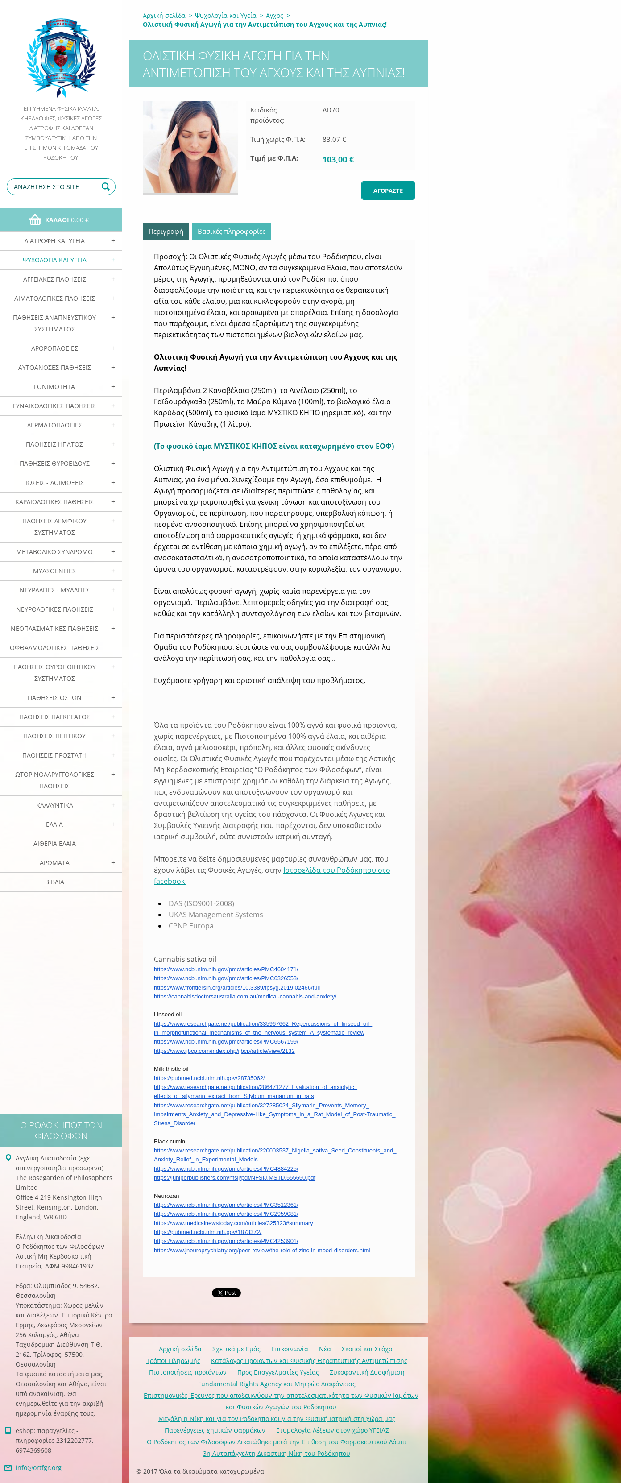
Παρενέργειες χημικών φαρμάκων (215, 1430)
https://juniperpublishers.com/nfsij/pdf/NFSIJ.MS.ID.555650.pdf (234, 1177)
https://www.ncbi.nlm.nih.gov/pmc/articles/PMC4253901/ (226, 1241)
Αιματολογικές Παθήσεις (54, 298)
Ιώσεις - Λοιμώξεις (54, 482)
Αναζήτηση (107, 186)
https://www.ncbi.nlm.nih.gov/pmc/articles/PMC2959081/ (226, 1213)
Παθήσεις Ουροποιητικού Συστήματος (54, 673)
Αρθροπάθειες (54, 348)
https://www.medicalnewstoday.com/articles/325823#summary (233, 1223)
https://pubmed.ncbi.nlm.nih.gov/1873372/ (207, 1232)
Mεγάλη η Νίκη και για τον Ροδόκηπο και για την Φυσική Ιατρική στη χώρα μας (276, 1418)
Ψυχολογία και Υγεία (55, 260)
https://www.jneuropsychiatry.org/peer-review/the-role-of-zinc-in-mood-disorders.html (262, 1250)
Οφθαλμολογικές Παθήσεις (54, 647)
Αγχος (274, 15)
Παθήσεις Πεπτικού (54, 736)
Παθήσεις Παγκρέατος (54, 717)
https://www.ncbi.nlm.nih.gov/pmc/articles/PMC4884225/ (226, 1168)
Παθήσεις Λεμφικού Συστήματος (54, 527)
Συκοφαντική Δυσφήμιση (367, 1372)
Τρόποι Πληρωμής (173, 1360)
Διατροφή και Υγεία (55, 240)
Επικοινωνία (289, 1349)
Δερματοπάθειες (54, 425)
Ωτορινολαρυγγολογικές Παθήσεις (54, 780)
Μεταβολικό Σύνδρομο (54, 551)
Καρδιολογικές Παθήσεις (54, 501)
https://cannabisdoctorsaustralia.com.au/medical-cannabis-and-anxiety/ (245, 996)
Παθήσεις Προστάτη (54, 755)
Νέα (325, 1349)
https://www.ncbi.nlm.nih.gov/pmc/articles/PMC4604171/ (226, 969)
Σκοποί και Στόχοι (368, 1349)
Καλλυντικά (54, 805)
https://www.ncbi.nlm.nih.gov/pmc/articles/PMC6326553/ (226, 978)
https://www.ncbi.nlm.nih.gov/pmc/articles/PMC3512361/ (226, 1204)
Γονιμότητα (54, 386)
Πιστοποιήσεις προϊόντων (188, 1372)
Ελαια (54, 824)
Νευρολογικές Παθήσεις (54, 609)
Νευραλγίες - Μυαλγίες (55, 590)
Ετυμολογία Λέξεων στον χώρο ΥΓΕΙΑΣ (332, 1430)
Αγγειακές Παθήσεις (54, 279)
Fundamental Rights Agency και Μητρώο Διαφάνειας (277, 1383)
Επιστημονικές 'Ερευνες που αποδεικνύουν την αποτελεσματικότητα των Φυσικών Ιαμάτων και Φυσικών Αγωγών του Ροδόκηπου (281, 1401)
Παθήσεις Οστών (55, 697)
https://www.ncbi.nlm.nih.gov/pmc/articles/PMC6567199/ (226, 1041)
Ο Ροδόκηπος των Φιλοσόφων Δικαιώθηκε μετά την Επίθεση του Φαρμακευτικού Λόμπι (276, 1441)
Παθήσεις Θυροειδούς (55, 463)
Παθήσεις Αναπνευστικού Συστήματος (54, 323)
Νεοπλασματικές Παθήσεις (54, 628)
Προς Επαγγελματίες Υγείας (278, 1372)
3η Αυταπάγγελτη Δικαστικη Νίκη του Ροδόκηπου (276, 1453)
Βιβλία (54, 882)
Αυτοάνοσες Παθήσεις (54, 367)
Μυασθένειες (54, 571)
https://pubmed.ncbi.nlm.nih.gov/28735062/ (209, 1078)
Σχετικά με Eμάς (236, 1349)
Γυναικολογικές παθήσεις (54, 406)
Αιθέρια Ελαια (54, 843)
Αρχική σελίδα (164, 15)
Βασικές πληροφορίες (231, 231)
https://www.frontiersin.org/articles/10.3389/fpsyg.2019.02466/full (237, 987)
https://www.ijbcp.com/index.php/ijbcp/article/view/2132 (224, 1051)
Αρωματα (55, 862)
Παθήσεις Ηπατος (54, 444)
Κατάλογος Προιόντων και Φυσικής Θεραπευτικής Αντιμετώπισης (309, 1360)
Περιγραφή (166, 231)
